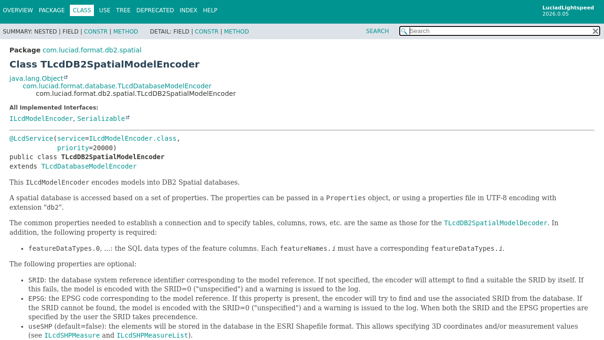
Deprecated (155, 10)
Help (210, 10)
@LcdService (31, 138)
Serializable (101, 118)
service (71, 138)
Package (52, 10)
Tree (123, 10)
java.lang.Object (36, 78)
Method (125, 31)
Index (189, 10)
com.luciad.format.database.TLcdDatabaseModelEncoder (117, 86)
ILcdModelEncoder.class (132, 138)
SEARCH (377, 31)
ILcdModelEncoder (41, 118)
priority (73, 148)
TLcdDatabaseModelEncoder (88, 166)
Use (104, 10)
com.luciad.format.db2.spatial (92, 50)
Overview (18, 10)
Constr (96, 31)
